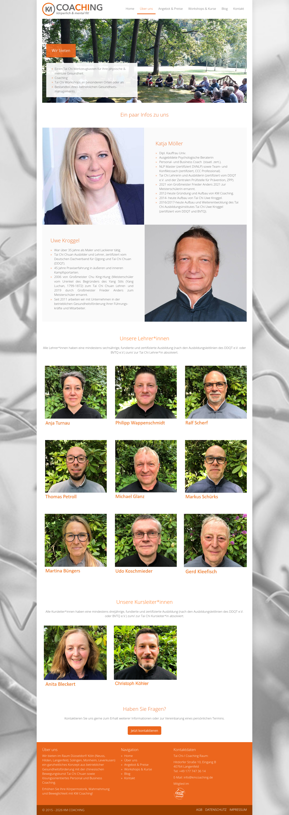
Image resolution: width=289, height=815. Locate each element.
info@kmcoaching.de (198, 777)
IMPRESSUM (238, 809)
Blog (225, 8)
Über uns (146, 8)
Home (130, 8)
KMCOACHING (72, 9)
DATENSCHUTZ (216, 809)
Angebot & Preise (170, 8)
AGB (199, 809)
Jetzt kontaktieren (144, 730)
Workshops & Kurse (202, 8)
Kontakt (238, 8)
